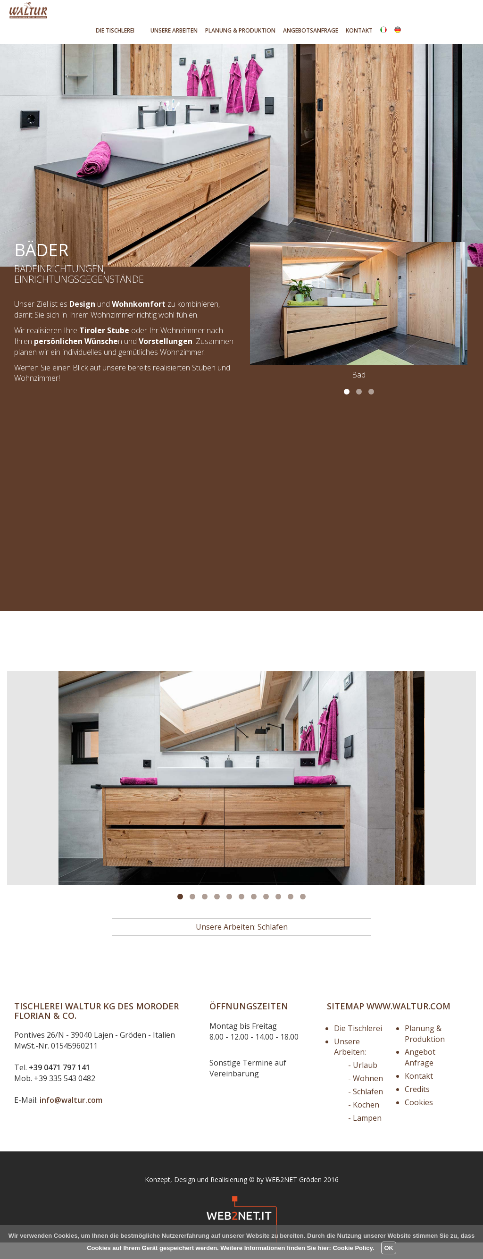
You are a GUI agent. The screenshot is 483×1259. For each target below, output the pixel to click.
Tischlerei (115, 30)
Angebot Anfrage (420, 1073)
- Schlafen (365, 1108)
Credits (417, 1105)
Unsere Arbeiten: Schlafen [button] (242, 943)
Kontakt (359, 30)
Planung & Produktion (425, 1050)
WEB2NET (281, 1196)
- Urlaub (362, 1081)
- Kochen (363, 1121)
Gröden (310, 1196)
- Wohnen (365, 1095)
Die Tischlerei (358, 1045)
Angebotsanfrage (310, 30)
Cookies (419, 1119)
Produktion (240, 30)
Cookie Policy (352, 1247)
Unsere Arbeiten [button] (174, 30)
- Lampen (365, 1134)
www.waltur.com (408, 1022)
